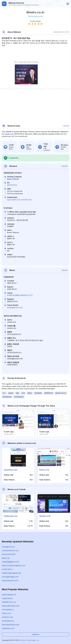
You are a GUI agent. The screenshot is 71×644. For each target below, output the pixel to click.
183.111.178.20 (12, 185)
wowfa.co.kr (45, 516)
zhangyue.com (8, 547)
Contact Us (35, 634)
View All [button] (66, 126)
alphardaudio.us (9, 594)
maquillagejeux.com (10, 562)
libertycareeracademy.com (13, 565)
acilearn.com (7, 617)
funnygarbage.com (10, 577)
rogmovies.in (7, 598)
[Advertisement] (35, 54)
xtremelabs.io (8, 609)
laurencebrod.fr (9, 554)
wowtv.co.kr (9, 134)
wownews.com (10, 470)
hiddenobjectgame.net (11, 573)
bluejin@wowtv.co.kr (15, 307)
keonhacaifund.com (10, 624)
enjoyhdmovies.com (10, 606)
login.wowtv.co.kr (13, 200)
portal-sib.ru (7, 569)
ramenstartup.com (10, 580)
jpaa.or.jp (6, 558)
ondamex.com (8, 628)
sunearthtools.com (10, 550)
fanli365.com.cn (9, 602)
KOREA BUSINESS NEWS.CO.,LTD (19, 295)
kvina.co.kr (44, 470)
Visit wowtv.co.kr (35, 16)
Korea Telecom (13, 179)
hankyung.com (10, 516)
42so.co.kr (6, 613)
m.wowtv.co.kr (26, 200)
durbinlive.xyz (8, 621)
